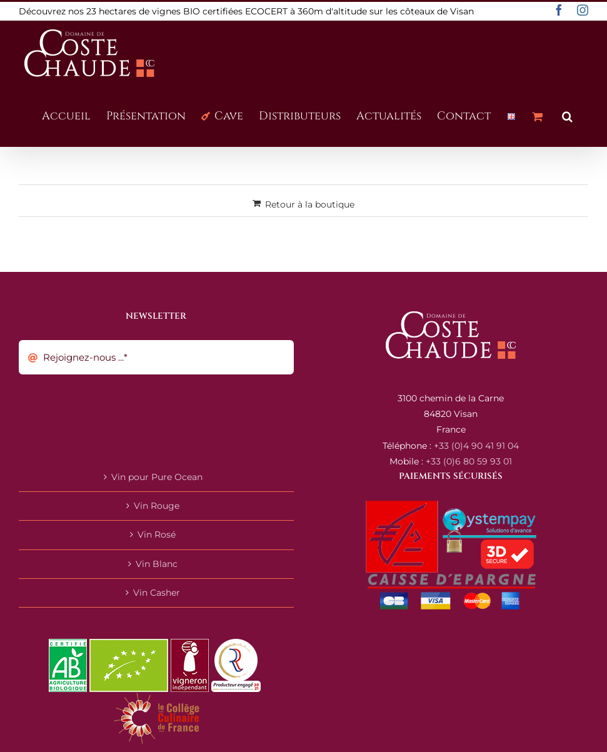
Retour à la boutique (309, 204)
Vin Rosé (157, 534)
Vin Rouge (156, 505)
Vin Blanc (157, 563)
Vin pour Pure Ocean (157, 477)
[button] (567, 115)
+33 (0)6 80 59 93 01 (469, 461)
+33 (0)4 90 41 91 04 (476, 445)
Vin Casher (156, 592)
